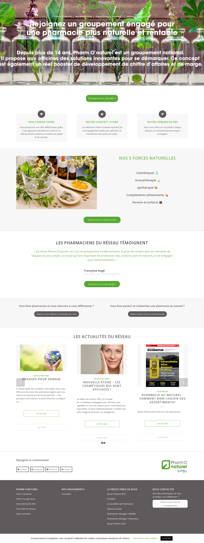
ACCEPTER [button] (166, 538)
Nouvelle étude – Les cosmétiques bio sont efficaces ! (101, 385)
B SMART (111, 499)
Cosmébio (66, 494)
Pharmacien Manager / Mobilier (121, 513)
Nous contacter (23, 513)
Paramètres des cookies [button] (145, 538)
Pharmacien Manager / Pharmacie (122, 518)
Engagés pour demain (41, 379)
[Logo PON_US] (102, 6)
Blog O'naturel (41, 375)
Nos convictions (41, 122)
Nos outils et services (26, 508)
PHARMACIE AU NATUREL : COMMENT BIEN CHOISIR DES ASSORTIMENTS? (163, 398)
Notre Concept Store (102, 122)
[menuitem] (63, 16)
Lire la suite (41, 413)
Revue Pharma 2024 (116, 494)
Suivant (183, 382)
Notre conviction (24, 494)
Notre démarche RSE (162, 122)
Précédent (20, 382)
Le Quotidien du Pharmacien (120, 503)
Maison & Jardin (114, 508)
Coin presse (162, 391)
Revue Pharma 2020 (116, 523)
